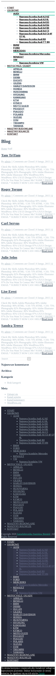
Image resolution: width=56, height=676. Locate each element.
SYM (15, 120)
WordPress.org (14, 402)
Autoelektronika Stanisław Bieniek (33, 534)
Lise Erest (9, 291)
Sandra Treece (12, 325)
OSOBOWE (13, 10)
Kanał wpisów (14, 397)
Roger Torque (11, 189)
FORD (16, 48)
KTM (16, 100)
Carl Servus (10, 223)
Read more (47, 183)
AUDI (16, 13)
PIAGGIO (18, 111)
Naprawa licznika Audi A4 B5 (34, 22)
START (10, 7)
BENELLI (17, 71)
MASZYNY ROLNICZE (18, 131)
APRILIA (17, 69)
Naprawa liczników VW (31, 62)
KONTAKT (12, 134)
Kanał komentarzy (16, 400)
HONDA (17, 88)
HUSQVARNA (20, 91)
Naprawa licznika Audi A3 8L (34, 19)
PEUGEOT (18, 108)
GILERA (17, 83)
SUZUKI (17, 117)
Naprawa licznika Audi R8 (32, 39)
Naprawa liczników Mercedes (34, 53)
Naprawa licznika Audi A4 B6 (34, 25)
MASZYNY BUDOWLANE (20, 128)
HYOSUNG (19, 94)
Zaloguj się (12, 394)
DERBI (16, 77)
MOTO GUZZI (21, 106)
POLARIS (18, 114)
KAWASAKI (19, 97)
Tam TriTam (10, 155)
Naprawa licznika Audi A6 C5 (34, 30)
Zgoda (42, 673)
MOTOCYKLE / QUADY (19, 66)
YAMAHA (18, 125)
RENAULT (18, 56)
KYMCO (17, 103)
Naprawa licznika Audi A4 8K (34, 28)
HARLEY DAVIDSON (24, 86)
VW (15, 59)
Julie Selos (9, 257)
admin (8, 161)
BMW (16, 45)
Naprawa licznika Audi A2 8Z (34, 16)
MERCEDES (19, 50)
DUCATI (17, 80)
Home (4, 148)
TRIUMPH (18, 123)
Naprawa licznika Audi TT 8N (34, 42)
